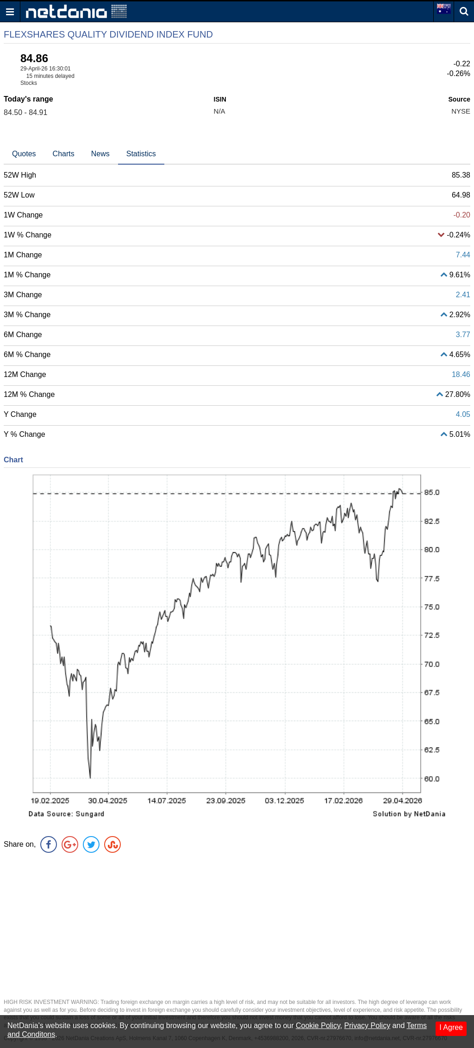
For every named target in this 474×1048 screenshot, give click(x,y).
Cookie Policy (318, 1025)
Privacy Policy (367, 1025)
